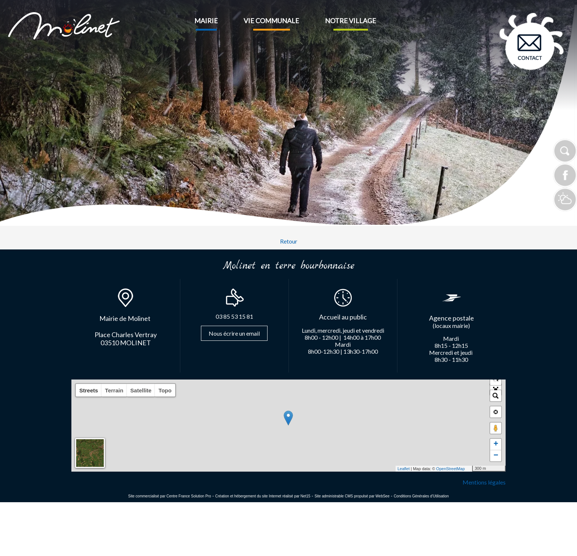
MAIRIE (206, 21)
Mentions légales (484, 482)
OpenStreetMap (450, 468)
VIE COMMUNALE (271, 21)
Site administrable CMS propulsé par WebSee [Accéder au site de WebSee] (352, 496)
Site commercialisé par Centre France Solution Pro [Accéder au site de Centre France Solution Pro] (169, 496)
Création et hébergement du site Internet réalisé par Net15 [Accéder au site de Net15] (263, 496)
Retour (288, 241)
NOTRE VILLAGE (350, 21)
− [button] (495, 455)
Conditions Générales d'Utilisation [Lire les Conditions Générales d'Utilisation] (421, 496)
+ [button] (495, 444)
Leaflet (403, 468)
